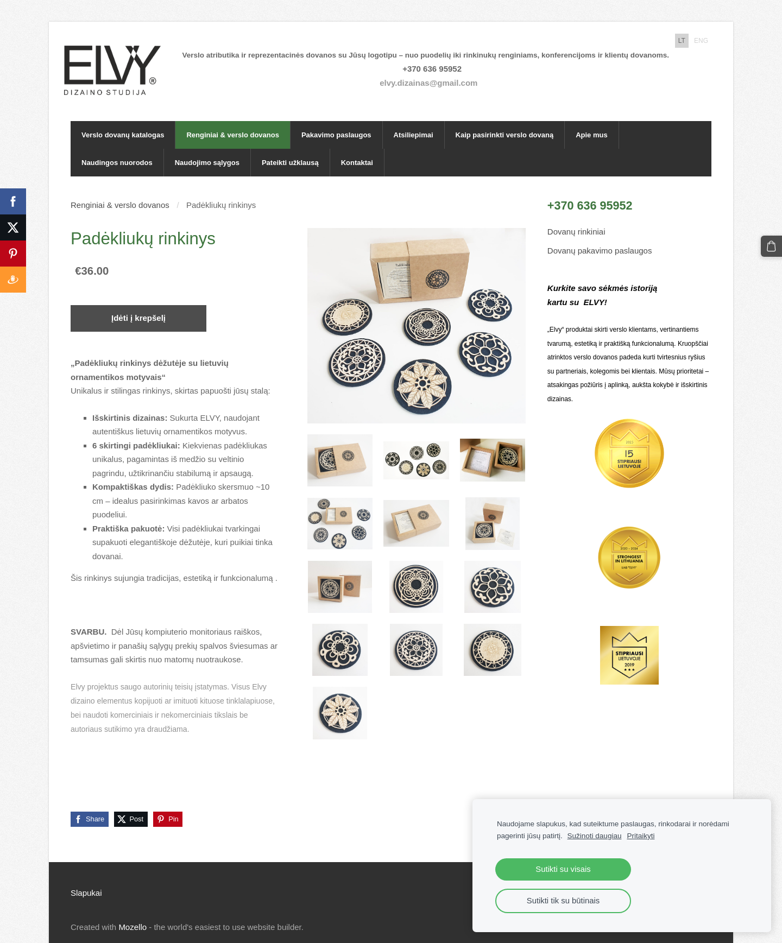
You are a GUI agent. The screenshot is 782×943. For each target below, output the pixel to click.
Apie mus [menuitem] (592, 122)
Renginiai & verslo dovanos (120, 192)
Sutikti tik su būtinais (563, 900)
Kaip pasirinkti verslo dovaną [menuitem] (505, 122)
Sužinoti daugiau (594, 836)
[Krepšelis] (772, 245)
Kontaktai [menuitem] (357, 150)
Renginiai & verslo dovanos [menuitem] (232, 122)
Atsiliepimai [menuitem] (413, 122)
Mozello (132, 914)
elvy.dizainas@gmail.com (435, 76)
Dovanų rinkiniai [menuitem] (576, 219)
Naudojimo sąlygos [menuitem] (207, 150)
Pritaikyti (640, 836)
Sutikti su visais (562, 869)
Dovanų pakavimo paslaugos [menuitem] (599, 238)
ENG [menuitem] (701, 41)
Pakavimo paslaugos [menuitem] (336, 122)
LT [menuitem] (681, 41)
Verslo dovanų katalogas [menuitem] (122, 122)
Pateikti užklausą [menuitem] (290, 150)
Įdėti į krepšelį (138, 305)
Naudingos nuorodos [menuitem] (117, 150)
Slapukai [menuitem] (86, 880)
